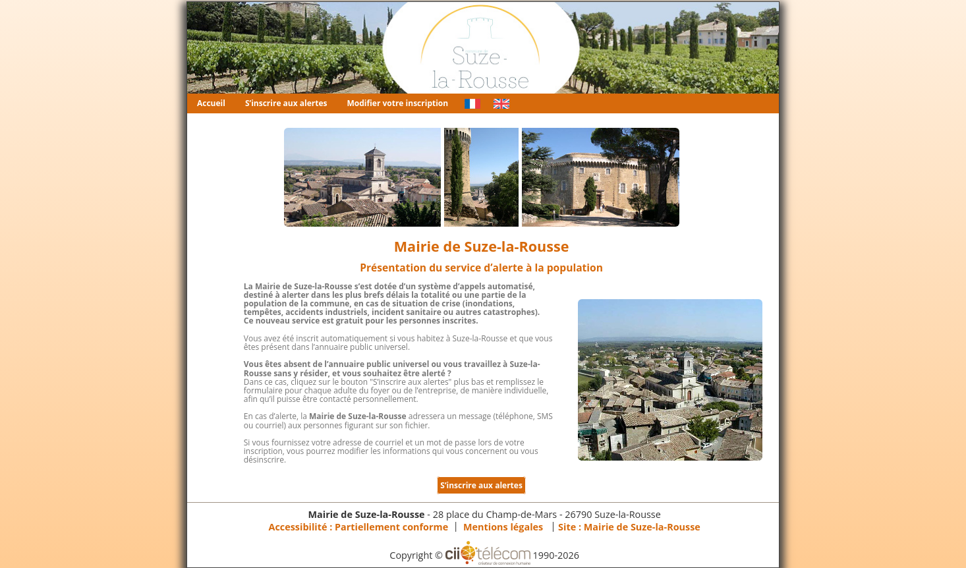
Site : (629, 526)
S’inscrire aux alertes (286, 103)
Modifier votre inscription (398, 103)
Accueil (211, 103)
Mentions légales (503, 526)
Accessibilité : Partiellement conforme (358, 526)
